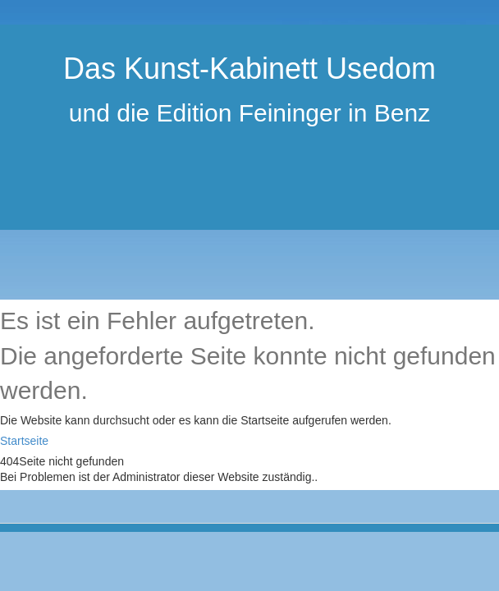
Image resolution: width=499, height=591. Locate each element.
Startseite (24, 440)
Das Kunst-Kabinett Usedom (249, 68)
